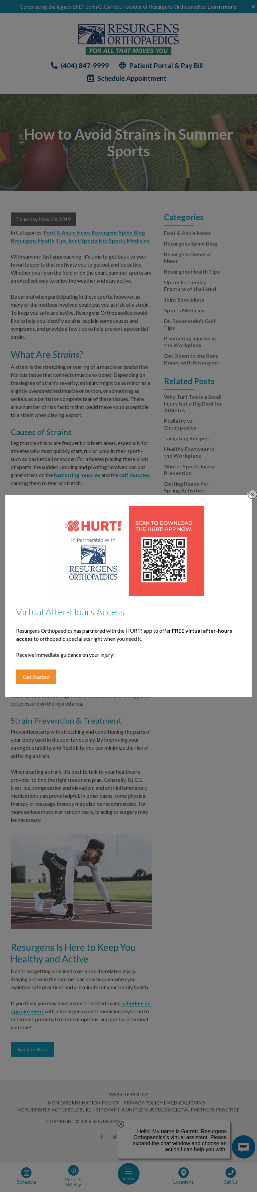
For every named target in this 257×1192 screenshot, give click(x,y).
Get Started (36, 677)
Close (252, 494)
